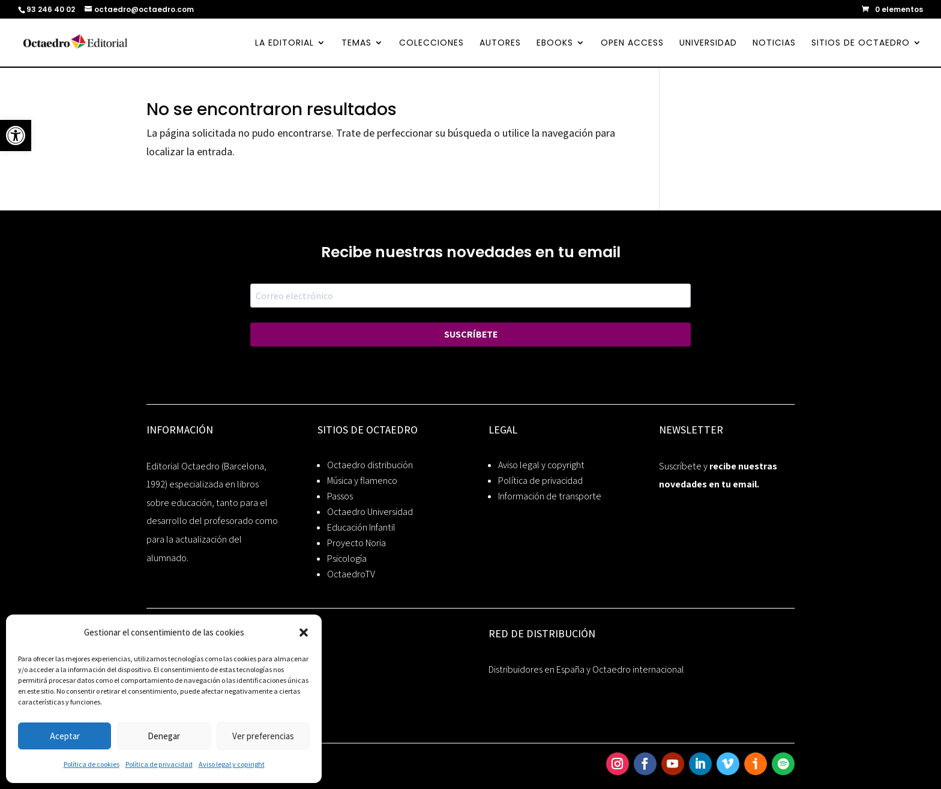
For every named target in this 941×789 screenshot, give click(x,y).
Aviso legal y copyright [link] (541, 465)
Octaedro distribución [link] (370, 465)
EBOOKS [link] (555, 43)
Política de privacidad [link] (159, 764)
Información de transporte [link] (549, 496)
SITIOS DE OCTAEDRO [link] (860, 43)
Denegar (164, 736)
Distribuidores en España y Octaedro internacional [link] (586, 669)
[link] (15, 135)
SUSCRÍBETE (471, 334)
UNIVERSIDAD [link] (708, 43)
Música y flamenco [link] (362, 480)
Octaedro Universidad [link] (370, 511)
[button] (304, 633)
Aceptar (65, 736)
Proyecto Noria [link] (356, 543)
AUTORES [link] (500, 43)
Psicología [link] (347, 558)
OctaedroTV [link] (351, 574)
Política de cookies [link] (91, 764)
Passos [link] (340, 496)
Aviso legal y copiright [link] (232, 764)
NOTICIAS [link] (774, 43)
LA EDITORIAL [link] (284, 43)
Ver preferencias (263, 736)
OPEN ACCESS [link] (632, 43)
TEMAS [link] (356, 43)
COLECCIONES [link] (431, 43)
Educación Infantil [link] (361, 527)
